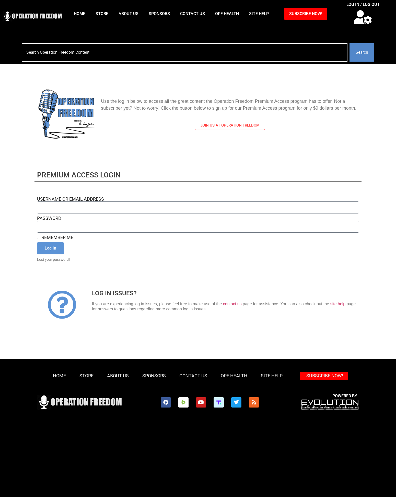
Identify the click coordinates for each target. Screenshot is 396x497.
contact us (232, 304)
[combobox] (184, 52)
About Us (128, 13)
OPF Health (227, 13)
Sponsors (159, 13)
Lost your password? (54, 259)
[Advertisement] (198, 458)
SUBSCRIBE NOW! (305, 13)
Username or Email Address (70, 199)
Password (49, 218)
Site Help (259, 13)
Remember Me (55, 237)
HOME (79, 13)
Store (102, 13)
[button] (363, 17)
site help (338, 304)
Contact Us (192, 13)
